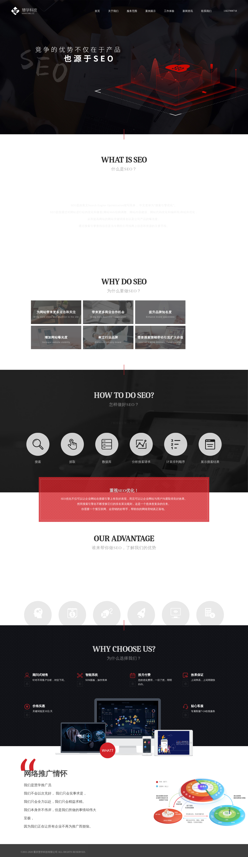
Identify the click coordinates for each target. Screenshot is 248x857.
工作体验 (169, 11)
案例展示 (150, 11)
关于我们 (113, 11)
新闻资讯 (188, 11)
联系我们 (206, 11)
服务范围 (132, 11)
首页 (97, 11)
